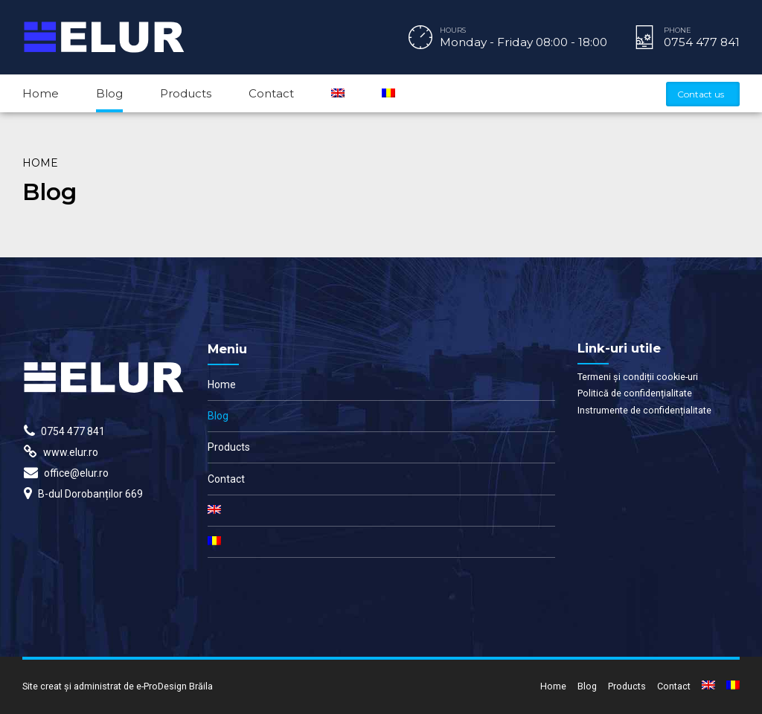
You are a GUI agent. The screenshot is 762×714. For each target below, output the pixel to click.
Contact (271, 93)
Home (40, 93)
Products (185, 93)
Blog (109, 93)
